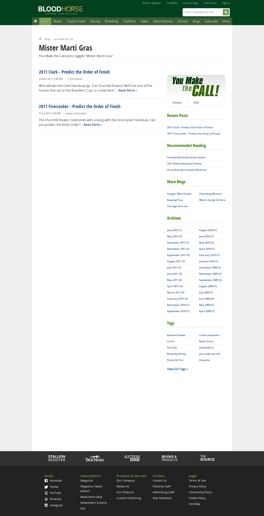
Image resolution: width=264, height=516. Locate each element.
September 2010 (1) (178, 311)
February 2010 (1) (209, 255)
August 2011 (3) (176, 261)
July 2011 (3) (174, 267)
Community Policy (200, 492)
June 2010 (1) (206, 236)
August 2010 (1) (208, 230)
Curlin (170, 341)
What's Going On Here (212, 200)
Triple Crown (76, 21)
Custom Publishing (129, 498)
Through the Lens (177, 206)
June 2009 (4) (206, 298)
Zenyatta (204, 360)
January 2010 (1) (208, 261)
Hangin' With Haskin (179, 193)
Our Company (126, 480)
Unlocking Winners (210, 193)
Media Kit (123, 486)
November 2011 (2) (178, 249)
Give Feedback (162, 498)
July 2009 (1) (206, 292)
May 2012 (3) (174, 236)
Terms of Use (197, 480)
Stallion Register (151, 3)
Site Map (194, 504)
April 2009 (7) (207, 311)
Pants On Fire (175, 360)
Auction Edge (190, 3)
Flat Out (172, 347)
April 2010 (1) (207, 249)
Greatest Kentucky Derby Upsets (186, 157)
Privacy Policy (197, 486)
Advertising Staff (163, 492)
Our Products (125, 492)
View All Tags (176, 369)
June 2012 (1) (174, 230)
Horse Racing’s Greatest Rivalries (186, 170)
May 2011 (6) (174, 280)
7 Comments (75, 79)
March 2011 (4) (175, 292)
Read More (126, 90)
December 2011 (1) (178, 242)
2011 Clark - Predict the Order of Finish (74, 72)
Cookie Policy (197, 498)
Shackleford (206, 347)
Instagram (53, 505)
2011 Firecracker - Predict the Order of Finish (79, 107)
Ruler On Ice (206, 341)
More (226, 21)
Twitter (51, 487)
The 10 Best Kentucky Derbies (184, 163)
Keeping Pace (175, 200)
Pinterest (52, 499)
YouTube (52, 493)
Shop (169, 458)
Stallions (130, 21)
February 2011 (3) (177, 298)
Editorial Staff (161, 486)
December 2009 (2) (210, 267)
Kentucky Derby (176, 354)
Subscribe (211, 21)
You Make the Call (63, 39)
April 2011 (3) (175, 286)
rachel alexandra (209, 335)
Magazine (86, 480)
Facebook (53, 480)
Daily (45, 21)
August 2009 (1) (208, 286)
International (163, 21)
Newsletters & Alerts (93, 503)
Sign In (226, 3)
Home (40, 38)
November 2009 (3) (210, 274)
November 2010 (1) (178, 305)
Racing (95, 21)
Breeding (111, 21)
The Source (210, 3)
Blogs (196, 21)
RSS (196, 102)
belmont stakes (176, 335)
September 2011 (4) (178, 255)
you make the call (209, 354)
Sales (144, 21)
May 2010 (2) (206, 242)
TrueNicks (172, 3)
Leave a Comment (75, 113)
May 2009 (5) (206, 305)
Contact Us (160, 480)
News (58, 21)
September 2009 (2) (210, 280)
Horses (183, 21)
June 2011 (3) (174, 274)
